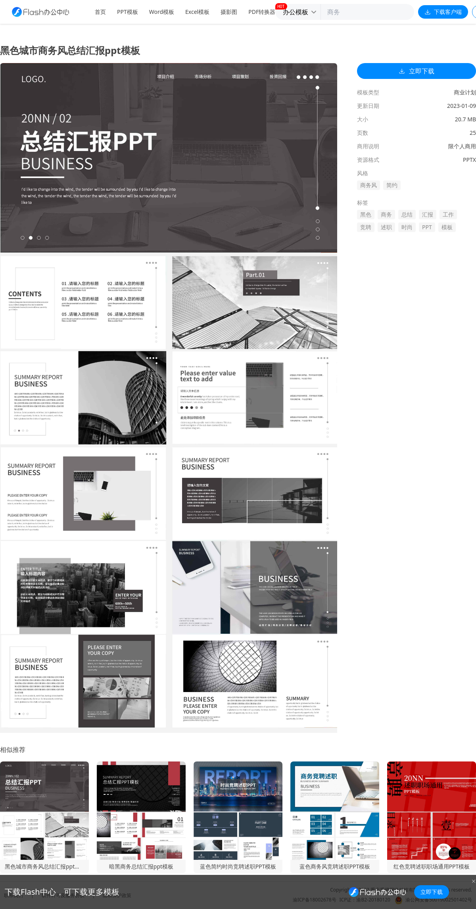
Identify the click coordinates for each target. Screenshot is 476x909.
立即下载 (416, 71)
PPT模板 (127, 11)
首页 (100, 11)
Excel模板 (197, 11)
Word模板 (161, 11)
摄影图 (229, 11)
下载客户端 (443, 11)
